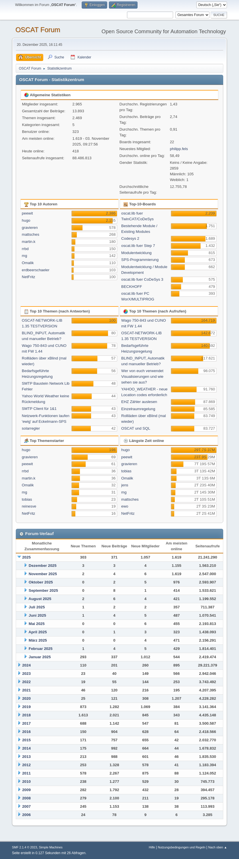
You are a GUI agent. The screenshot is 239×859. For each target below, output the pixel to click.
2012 (26, 765)
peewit (27, 213)
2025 (26, 557)
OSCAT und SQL (135, 428)
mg (24, 255)
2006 (26, 815)
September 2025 (43, 590)
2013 (26, 756)
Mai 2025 (37, 624)
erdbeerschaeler (35, 270)
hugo (26, 220)
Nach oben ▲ (217, 847)
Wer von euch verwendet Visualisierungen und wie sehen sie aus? (142, 376)
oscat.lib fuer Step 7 (138, 245)
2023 (26, 673)
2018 (26, 715)
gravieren (30, 227)
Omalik (28, 263)
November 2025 (43, 574)
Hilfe (152, 847)
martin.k (28, 241)
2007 (26, 806)
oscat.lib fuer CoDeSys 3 (142, 279)
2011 (26, 773)
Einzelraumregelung (138, 409)
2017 (26, 723)
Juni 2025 (37, 615)
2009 (26, 790)
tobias (27, 499)
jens (124, 485)
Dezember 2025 (42, 565)
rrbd (25, 249)
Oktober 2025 (41, 582)
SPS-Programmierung (139, 259)
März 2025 (38, 640)
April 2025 (38, 632)
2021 (26, 690)
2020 (26, 698)
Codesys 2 (130, 238)
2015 (26, 740)
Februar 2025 (40, 648)
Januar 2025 (40, 657)
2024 (26, 665)
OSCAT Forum (37, 30)
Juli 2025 (37, 607)
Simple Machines (50, 847)
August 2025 (40, 599)
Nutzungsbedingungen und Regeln (181, 847)
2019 (26, 707)
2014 (26, 748)
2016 (26, 732)
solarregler (31, 428)
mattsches (30, 234)
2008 (26, 798)
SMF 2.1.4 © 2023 (24, 847)
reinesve (29, 506)
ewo (124, 506)
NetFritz (28, 277)
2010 (26, 781)
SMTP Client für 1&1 (39, 408)
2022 (26, 682)
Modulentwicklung (136, 253)
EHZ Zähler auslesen (139, 402)
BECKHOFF (131, 286)
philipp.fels (179, 149)
